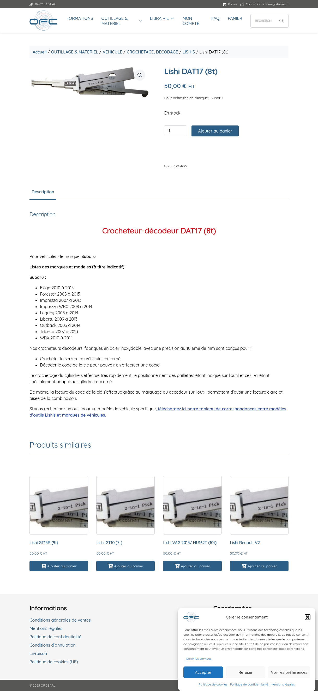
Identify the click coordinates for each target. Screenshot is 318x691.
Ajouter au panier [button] (62, 565)
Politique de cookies (213, 684)
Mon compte (190, 21)
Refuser (245, 672)
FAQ (215, 18)
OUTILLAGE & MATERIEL (116, 21)
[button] (307, 617)
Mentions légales (283, 684)
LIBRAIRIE (159, 18)
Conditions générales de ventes (61, 619)
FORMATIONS (81, 18)
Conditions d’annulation (54, 644)
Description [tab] (44, 192)
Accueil (41, 52)
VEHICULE (113, 52)
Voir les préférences (289, 672)
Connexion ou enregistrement (263, 4)
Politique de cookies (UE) (55, 661)
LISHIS (190, 52)
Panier (228, 4)
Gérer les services (199, 658)
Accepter (203, 672)
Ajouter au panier (215, 131)
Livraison (39, 653)
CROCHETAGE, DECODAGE (153, 52)
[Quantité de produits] (175, 131)
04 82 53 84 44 (44, 4)
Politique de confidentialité (249, 684)
